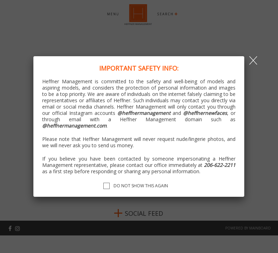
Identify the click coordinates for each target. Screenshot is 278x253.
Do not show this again (141, 186)
